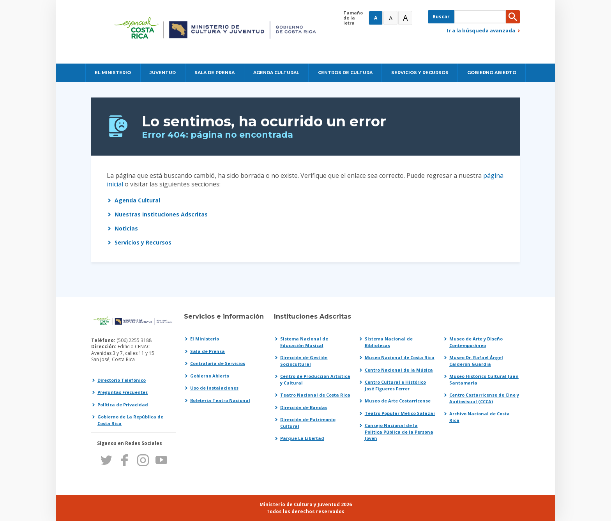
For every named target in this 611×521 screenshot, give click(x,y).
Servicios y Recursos (143, 242)
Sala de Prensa (207, 351)
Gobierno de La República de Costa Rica (130, 420)
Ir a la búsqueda (481, 30)
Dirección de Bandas (303, 407)
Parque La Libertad (302, 438)
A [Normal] (375, 17)
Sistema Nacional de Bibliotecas (389, 342)
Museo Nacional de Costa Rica (399, 357)
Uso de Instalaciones (214, 388)
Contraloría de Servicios (217, 363)
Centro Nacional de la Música (399, 370)
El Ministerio (204, 339)
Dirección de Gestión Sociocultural (304, 360)
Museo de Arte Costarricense (398, 401)
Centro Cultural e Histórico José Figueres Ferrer (395, 385)
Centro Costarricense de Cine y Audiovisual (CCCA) (484, 398)
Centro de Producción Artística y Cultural (315, 379)
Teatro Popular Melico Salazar (400, 413)
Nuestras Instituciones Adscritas (161, 214)
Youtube (161, 460)
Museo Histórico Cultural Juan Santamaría (484, 379)
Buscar (441, 16)
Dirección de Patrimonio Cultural (308, 422)
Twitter (106, 460)
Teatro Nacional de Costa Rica (315, 395)
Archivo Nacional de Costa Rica (479, 417)
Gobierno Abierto (209, 376)
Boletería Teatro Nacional (220, 400)
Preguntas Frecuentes (122, 392)
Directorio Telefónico (121, 380)
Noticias (126, 228)
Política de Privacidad (122, 405)
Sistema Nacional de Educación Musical (304, 342)
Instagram (143, 460)
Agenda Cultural (137, 200)
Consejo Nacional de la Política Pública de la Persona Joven (399, 431)
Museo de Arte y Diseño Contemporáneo (476, 342)
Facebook (124, 460)
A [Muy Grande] (405, 17)
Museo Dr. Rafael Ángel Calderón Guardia (476, 360)
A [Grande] (390, 18)
